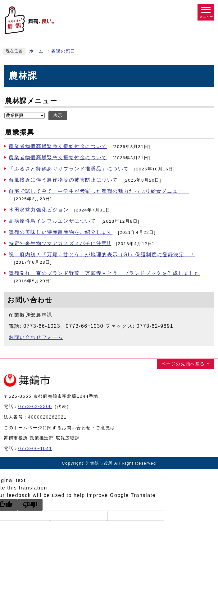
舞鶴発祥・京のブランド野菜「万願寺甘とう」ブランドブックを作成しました (104, 273)
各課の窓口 (63, 51)
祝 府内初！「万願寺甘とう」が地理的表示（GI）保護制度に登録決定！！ (102, 254)
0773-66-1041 (35, 448)
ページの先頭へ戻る (183, 363)
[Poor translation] (30, 505)
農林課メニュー (31, 101)
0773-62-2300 (35, 406)
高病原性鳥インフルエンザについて (52, 221)
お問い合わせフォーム (36, 337)
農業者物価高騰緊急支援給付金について (58, 146)
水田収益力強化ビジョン (39, 209)
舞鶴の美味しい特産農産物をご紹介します (60, 232)
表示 (57, 115)
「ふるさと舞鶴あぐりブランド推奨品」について (69, 168)
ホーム (36, 51)
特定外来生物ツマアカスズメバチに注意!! (60, 243)
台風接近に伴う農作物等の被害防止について (63, 180)
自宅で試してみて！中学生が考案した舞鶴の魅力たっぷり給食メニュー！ (99, 191)
